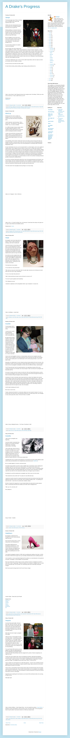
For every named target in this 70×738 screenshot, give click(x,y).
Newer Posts (8, 722)
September (52, 64)
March (51, 73)
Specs (49, 123)
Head (7, 238)
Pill (6, 607)
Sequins (8, 620)
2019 (50, 37)
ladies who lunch (11, 430)
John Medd (50, 109)
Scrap (6, 603)
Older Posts (41, 722)
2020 (50, 35)
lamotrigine (18, 613)
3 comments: (18, 229)
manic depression (23, 613)
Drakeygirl (58, 16)
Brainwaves (7, 606)
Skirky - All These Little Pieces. (50, 115)
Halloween (22, 106)
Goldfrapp (10, 317)
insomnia (14, 613)
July (51, 67)
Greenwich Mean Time (18, 231)
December (52, 48)
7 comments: (18, 716)
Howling (7, 602)
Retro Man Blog (51, 111)
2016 (50, 42)
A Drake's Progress (22, 6)
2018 (50, 39)
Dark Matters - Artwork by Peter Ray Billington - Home (51, 137)
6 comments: (18, 612)
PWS (40, 231)
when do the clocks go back (18, 232)
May (51, 70)
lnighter (7, 605)
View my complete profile (52, 27)
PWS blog (25, 430)
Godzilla (8, 436)
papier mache (18, 317)
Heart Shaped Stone (11, 718)
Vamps (7, 17)
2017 (50, 40)
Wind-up (8, 113)
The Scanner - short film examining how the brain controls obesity (61, 120)
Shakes (6, 601)
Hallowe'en (7, 99)
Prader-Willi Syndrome (35, 106)
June (51, 68)
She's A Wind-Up (10, 232)
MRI (32, 613)
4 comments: (18, 428)
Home (25, 722)
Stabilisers (35, 460)
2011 (50, 80)
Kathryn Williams (18, 718)
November (52, 49)
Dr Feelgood (10, 231)
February (51, 75)
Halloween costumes (27, 106)
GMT (13, 231)
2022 (50, 32)
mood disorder (29, 613)
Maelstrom (7, 600)
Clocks (12, 226)
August (51, 65)
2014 (50, 45)
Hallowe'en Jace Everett (16, 106)
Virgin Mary (29, 430)
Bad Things (10, 106)
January (51, 76)
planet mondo (50, 121)
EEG (12, 613)
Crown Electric (40, 707)
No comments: (18, 105)
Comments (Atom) (13, 724)
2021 (50, 34)
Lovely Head (14, 317)
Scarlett (7, 324)
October (51, 51)
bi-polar (9, 613)
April (51, 72)
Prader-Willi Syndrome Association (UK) (61, 110)
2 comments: (18, 315)
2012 (50, 78)
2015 (50, 43)
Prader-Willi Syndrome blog (34, 231)
